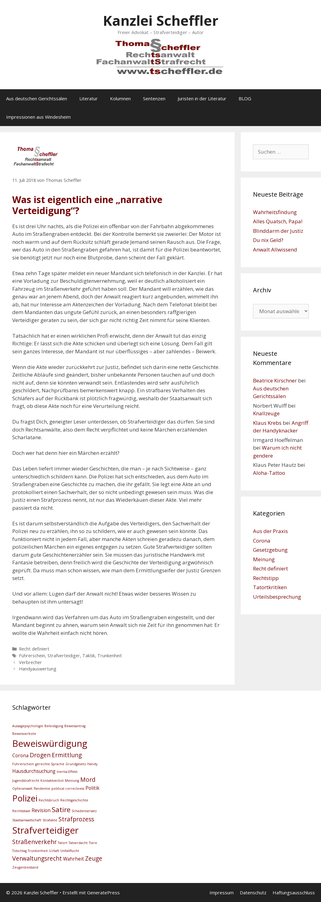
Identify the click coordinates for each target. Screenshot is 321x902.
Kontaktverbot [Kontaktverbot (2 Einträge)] (52, 780)
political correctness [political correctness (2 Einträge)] (67, 788)
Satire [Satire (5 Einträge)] (61, 809)
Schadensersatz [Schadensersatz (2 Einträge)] (84, 811)
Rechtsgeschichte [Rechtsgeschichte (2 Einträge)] (74, 800)
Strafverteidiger (63, 655)
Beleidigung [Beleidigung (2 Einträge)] (53, 726)
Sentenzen (154, 98)
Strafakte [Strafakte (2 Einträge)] (50, 820)
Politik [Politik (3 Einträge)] (92, 788)
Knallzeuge (266, 413)
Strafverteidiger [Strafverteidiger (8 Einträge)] (45, 830)
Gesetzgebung (270, 549)
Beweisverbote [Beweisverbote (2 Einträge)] (24, 733)
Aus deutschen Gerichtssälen (36, 98)
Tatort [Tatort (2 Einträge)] (62, 843)
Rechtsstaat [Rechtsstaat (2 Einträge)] (21, 811)
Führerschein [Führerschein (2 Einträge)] (23, 764)
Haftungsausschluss (294, 892)
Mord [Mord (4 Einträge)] (88, 779)
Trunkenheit (109, 655)
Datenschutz (253, 892)
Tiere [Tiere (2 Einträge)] (93, 843)
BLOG (245, 98)
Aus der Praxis (270, 531)
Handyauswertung (37, 669)
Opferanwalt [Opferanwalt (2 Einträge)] (22, 788)
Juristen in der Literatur (202, 98)
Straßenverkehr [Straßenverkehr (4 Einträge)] (34, 842)
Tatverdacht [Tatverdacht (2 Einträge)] (78, 843)
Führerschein (32, 655)
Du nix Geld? (268, 240)
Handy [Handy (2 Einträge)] (92, 764)
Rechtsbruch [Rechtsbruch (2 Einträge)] (49, 800)
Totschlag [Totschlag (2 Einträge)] (19, 851)
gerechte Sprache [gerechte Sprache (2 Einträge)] (49, 764)
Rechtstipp (266, 578)
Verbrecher (30, 662)
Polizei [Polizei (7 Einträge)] (24, 798)
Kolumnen (120, 98)
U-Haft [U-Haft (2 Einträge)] (54, 851)
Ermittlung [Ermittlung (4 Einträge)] (67, 755)
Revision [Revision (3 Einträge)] (41, 810)
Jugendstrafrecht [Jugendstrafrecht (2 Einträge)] (25, 780)
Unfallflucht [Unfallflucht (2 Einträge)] (69, 851)
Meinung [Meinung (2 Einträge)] (72, 780)
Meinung (264, 559)
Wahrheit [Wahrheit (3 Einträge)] (73, 859)
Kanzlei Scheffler (160, 20)
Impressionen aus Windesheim (38, 117)
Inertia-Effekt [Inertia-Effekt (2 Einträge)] (67, 772)
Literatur (88, 98)
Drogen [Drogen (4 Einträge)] (40, 755)
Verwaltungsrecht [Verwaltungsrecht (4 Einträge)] (37, 858)
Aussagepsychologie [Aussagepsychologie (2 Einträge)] (27, 726)
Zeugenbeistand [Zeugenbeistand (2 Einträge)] (25, 867)
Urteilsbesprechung (277, 596)
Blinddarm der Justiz (278, 230)
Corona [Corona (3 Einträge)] (20, 755)
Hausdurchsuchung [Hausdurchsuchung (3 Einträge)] (33, 771)
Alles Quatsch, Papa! (277, 221)
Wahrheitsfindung (275, 212)
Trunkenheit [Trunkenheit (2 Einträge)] (38, 851)
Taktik (88, 655)
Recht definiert (34, 649)
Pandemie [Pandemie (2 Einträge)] (42, 788)
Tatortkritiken (270, 587)
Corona (261, 540)
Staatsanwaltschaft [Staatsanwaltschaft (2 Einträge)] (26, 820)
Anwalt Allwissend (275, 249)
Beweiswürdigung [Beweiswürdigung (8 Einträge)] (49, 743)
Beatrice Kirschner (275, 380)
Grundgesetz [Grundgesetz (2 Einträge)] (76, 764)
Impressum (222, 892)
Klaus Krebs (267, 422)
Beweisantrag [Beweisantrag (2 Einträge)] (74, 726)
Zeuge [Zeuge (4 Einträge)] (93, 858)
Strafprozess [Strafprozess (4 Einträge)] (76, 819)
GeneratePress (103, 892)
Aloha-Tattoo (269, 472)
